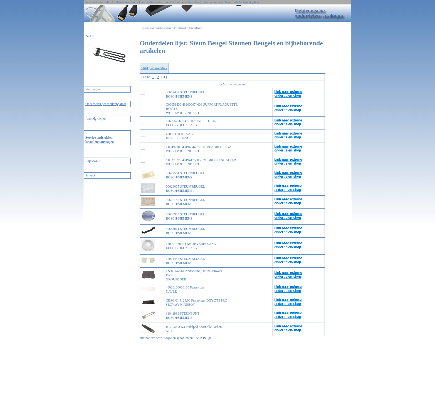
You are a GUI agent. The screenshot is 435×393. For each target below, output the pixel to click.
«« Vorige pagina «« (232, 84)
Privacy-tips (251, 2)
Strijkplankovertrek (154, 68)
